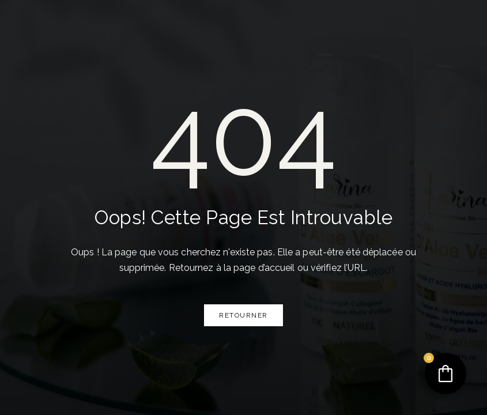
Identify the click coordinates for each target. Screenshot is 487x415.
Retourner (243, 315)
